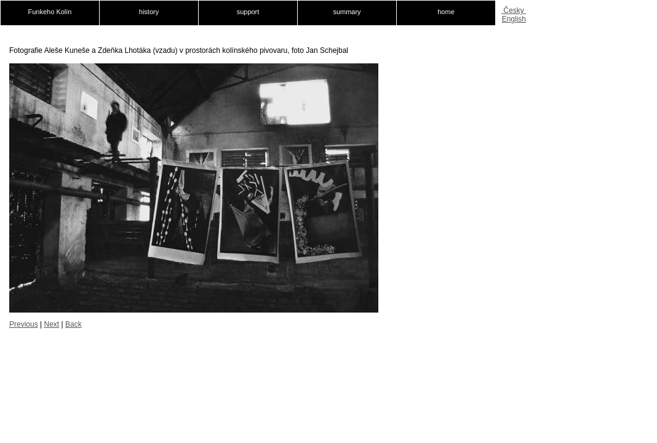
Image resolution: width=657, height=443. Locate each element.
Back (73, 324)
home (446, 11)
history (149, 11)
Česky (513, 10)
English (514, 19)
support (248, 11)
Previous (23, 324)
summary (346, 11)
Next (51, 324)
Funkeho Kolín (50, 11)
